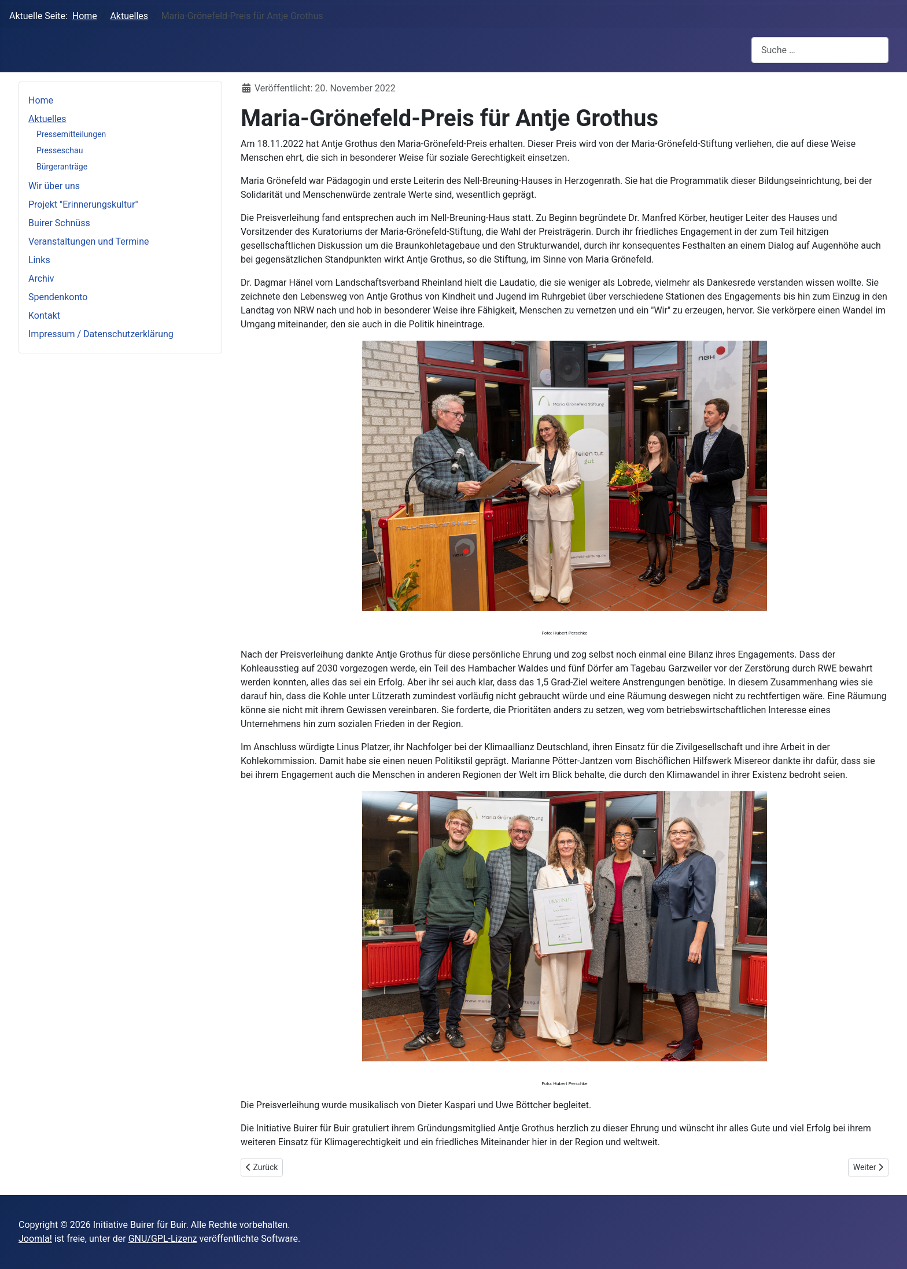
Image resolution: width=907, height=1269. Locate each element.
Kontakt (44, 315)
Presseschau (59, 150)
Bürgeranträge (61, 166)
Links (39, 259)
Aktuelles (47, 118)
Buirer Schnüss (59, 222)
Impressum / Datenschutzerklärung (101, 334)
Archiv (41, 278)
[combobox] (819, 50)
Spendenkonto (57, 297)
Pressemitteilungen (71, 134)
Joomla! (35, 1238)
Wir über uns (54, 185)
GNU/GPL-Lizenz (162, 1238)
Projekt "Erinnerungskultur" (83, 204)
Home (40, 100)
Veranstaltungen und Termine (88, 241)
